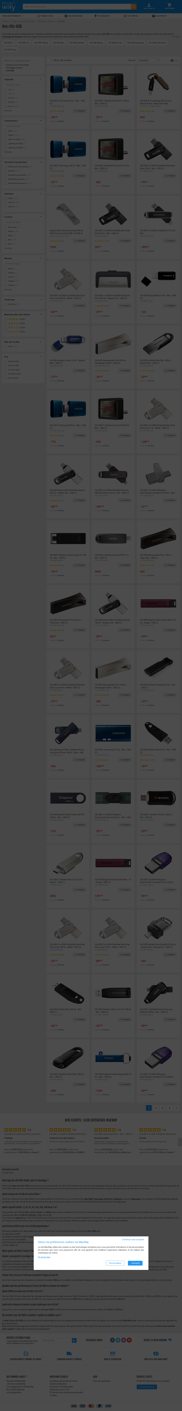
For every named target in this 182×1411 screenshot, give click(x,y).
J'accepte (135, 1263)
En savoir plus (44, 1257)
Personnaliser (115, 1263)
